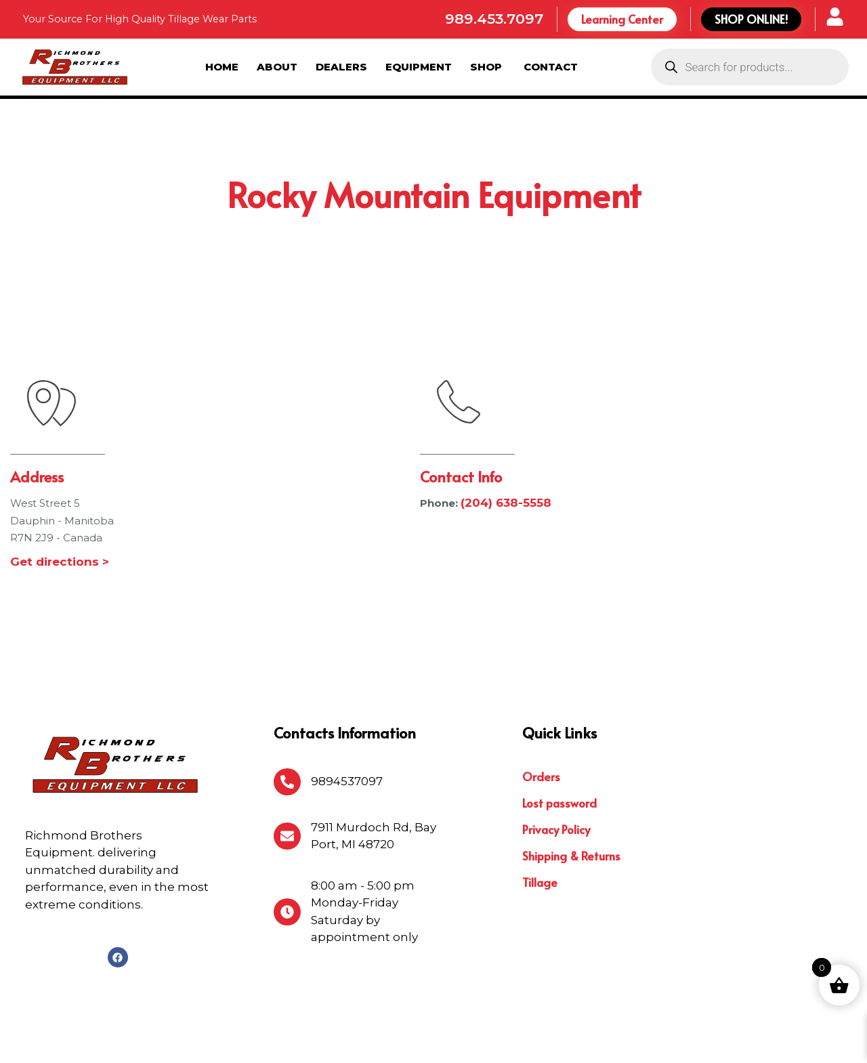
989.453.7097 (494, 18)
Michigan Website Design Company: (715, 1040)
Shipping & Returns (571, 786)
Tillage (539, 812)
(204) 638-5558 (506, 433)
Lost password (559, 733)
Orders (541, 707)
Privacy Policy (556, 759)
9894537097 (347, 711)
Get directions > (59, 492)
